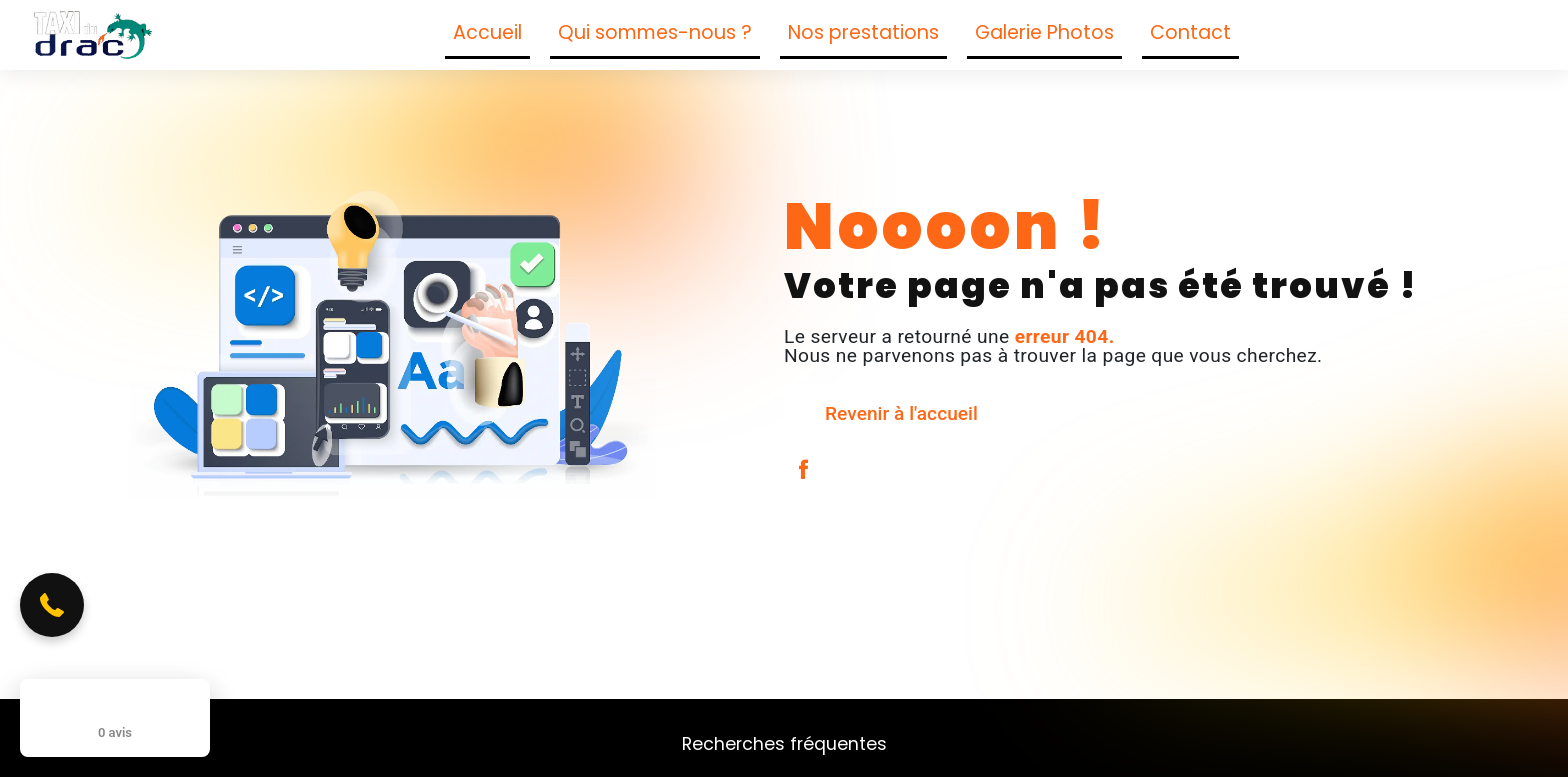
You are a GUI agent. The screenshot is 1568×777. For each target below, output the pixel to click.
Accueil (487, 32)
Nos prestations (863, 32)
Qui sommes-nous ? (655, 32)
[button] (52, 605)
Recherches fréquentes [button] (784, 744)
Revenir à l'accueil (901, 413)
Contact (1190, 32)
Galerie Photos (1044, 32)
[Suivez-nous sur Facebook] (1268, 35)
